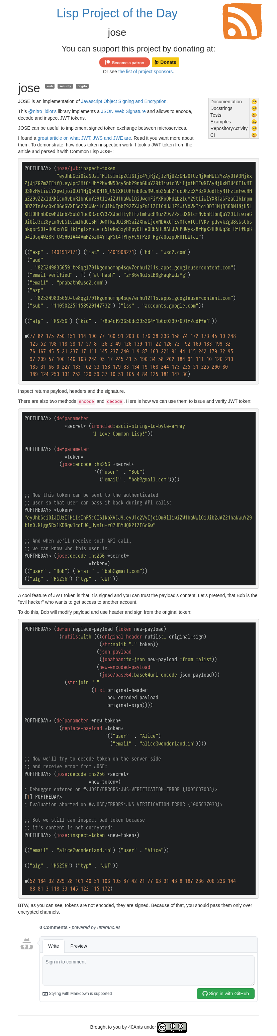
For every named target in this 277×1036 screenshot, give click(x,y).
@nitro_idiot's (42, 111)
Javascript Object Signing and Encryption (123, 101)
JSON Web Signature (123, 111)
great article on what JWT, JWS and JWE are (84, 138)
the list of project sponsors (145, 71)
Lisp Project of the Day (117, 13)
